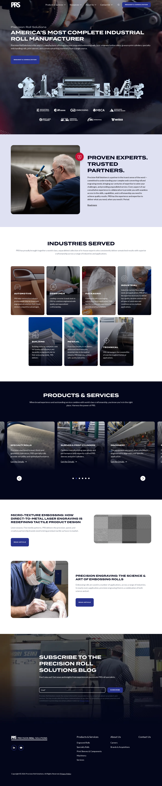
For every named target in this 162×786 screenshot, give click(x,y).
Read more (92, 205)
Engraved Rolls (83, 742)
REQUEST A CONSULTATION (136, 5)
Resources (74, 4)
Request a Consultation (25, 60)
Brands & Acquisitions (120, 747)
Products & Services (54, 4)
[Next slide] (113, 478)
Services (80, 760)
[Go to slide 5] (85, 478)
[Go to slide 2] (76, 478)
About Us (90, 4)
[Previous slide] (48, 478)
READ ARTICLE (20, 542)
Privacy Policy (84, 701)
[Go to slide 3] (79, 478)
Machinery (81, 755)
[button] (118, 5)
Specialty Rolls (83, 747)
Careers (114, 742)
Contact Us (105, 4)
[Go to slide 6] (89, 478)
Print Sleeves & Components (89, 751)
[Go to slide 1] (73, 478)
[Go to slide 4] (82, 478)
